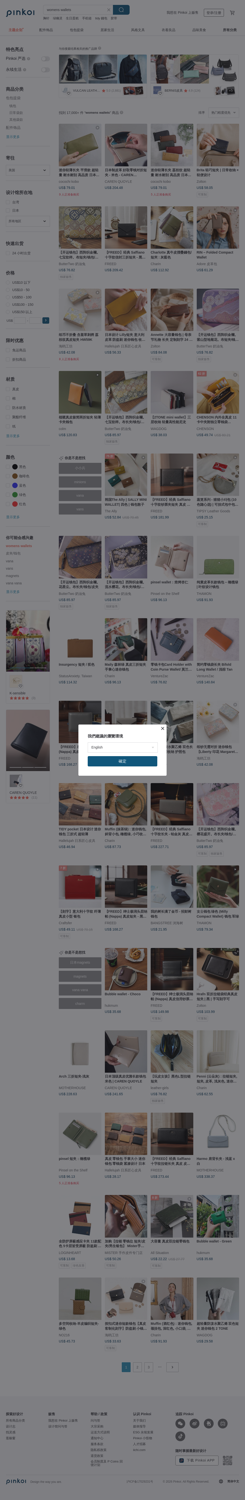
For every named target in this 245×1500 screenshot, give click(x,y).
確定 (122, 761)
